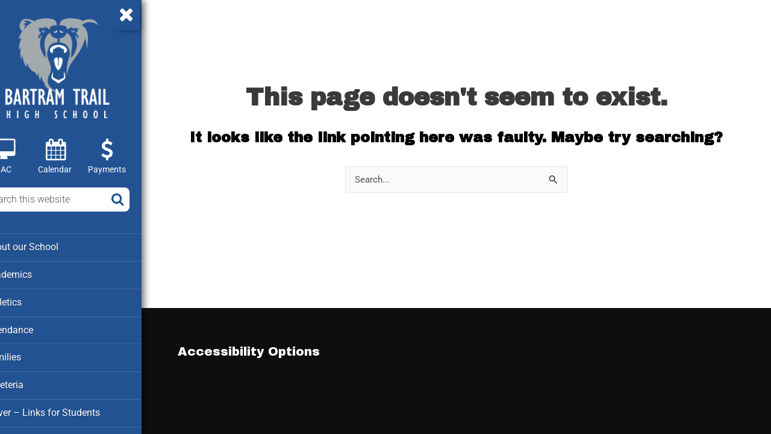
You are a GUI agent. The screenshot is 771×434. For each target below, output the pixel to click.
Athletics (30, 300)
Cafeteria (30, 382)
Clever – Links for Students (67, 409)
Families (29, 355)
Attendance (35, 327)
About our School (47, 246)
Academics (34, 273)
